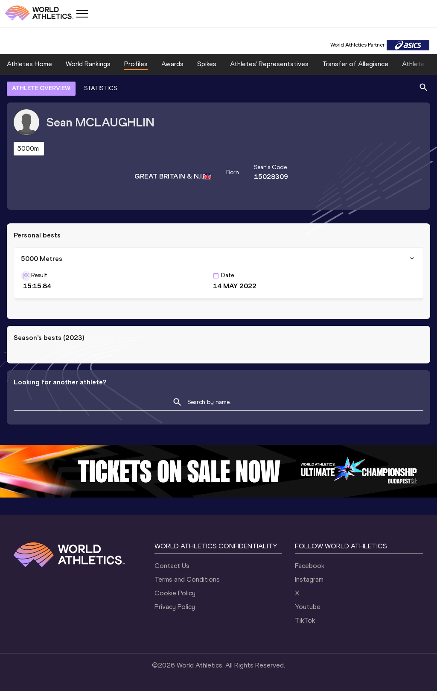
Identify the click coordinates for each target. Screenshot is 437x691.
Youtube (307, 607)
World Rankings (88, 64)
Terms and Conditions (187, 579)
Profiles (136, 64)
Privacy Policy (174, 607)
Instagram (309, 579)
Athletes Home (29, 64)
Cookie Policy (174, 593)
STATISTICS (100, 88)
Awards (172, 64)
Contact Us (171, 566)
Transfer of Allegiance (355, 64)
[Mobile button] (81, 13)
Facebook (309, 566)
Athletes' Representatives (269, 64)
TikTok (305, 620)
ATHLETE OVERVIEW (41, 88)
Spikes (206, 64)
